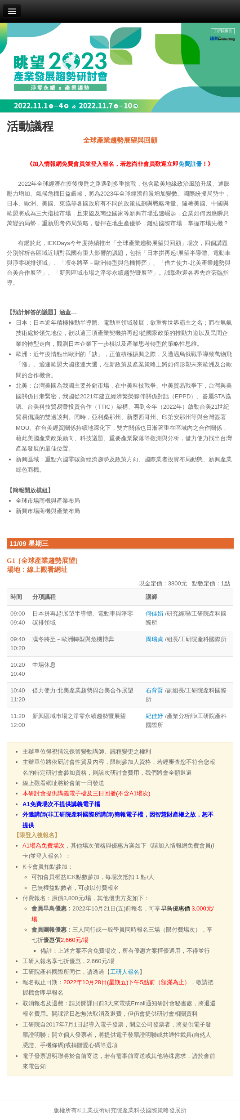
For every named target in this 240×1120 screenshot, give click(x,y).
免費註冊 (190, 164)
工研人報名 (124, 971)
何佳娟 (155, 613)
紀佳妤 (154, 716)
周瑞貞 (155, 639)
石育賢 (155, 690)
